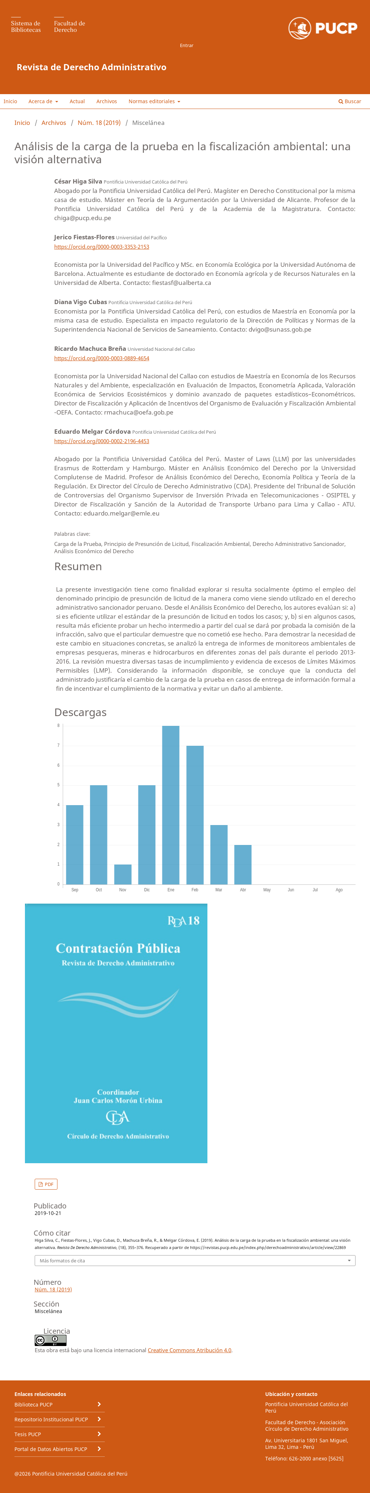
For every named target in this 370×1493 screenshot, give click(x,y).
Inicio (10, 101)
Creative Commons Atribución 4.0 (189, 1350)
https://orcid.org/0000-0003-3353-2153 (101, 246)
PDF (48, 1184)
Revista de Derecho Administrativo (92, 67)
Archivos (106, 101)
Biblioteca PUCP (33, 1404)
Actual (77, 101)
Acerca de (41, 101)
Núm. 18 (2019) (99, 122)
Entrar (186, 45)
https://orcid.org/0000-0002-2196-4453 (101, 441)
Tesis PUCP (27, 1434)
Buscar (350, 101)
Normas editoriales (152, 101)
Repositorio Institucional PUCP (51, 1419)
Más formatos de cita (62, 1260)
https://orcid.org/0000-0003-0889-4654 (101, 358)
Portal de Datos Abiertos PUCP (50, 1449)
